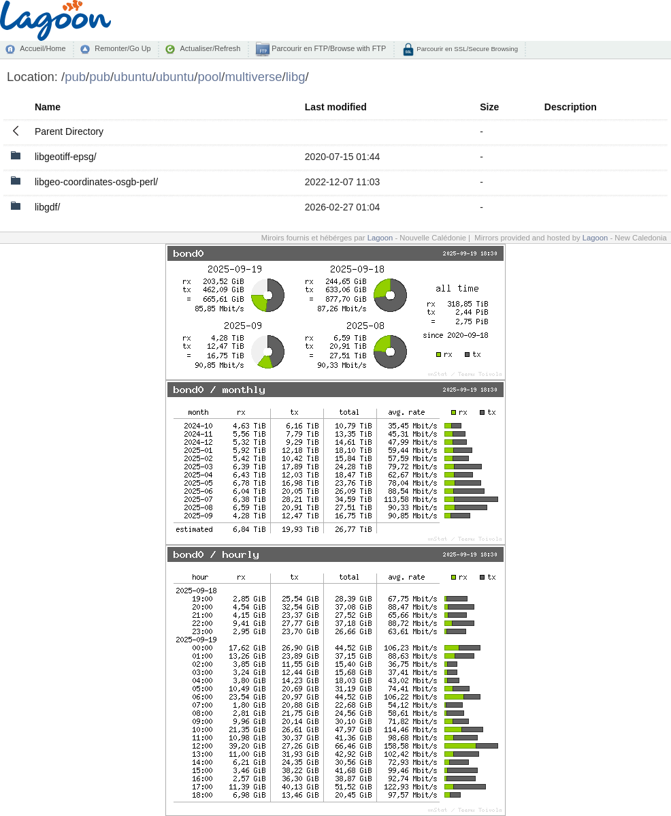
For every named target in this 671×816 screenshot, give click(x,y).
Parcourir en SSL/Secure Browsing (466, 48)
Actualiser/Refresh (210, 48)
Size (489, 106)
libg (296, 76)
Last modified (336, 106)
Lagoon (380, 238)
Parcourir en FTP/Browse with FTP (327, 48)
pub (75, 76)
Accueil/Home (42, 48)
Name (48, 106)
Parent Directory (69, 131)
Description (570, 106)
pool (209, 76)
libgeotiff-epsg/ (66, 156)
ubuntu (133, 76)
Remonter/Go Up (122, 48)
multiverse (253, 76)
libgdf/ (47, 207)
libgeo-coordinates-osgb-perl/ (96, 181)
